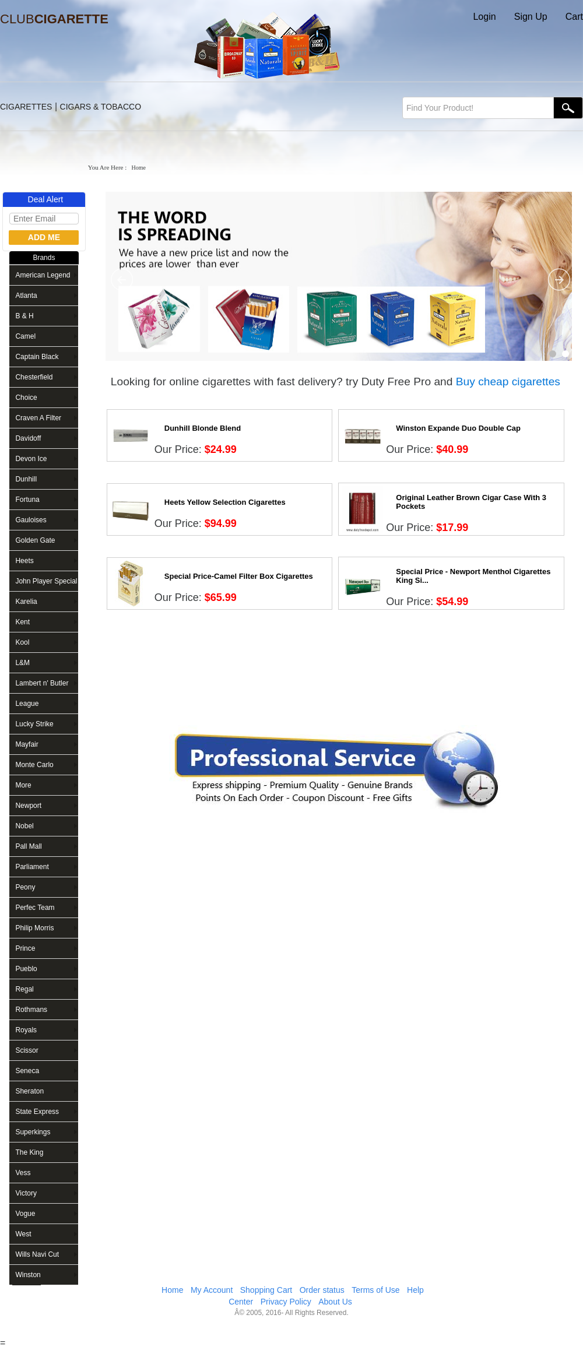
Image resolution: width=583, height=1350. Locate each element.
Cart (574, 17)
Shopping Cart (266, 1290)
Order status (322, 1290)
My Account (212, 1290)
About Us (335, 1301)
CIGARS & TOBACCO (101, 106)
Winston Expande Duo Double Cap (458, 428)
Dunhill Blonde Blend (202, 428)
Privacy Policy (286, 1301)
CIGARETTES (26, 106)
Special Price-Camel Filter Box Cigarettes (238, 576)
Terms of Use (375, 1290)
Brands (44, 258)
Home (172, 1290)
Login (484, 17)
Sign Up (530, 17)
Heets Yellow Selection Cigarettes (225, 502)
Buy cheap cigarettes (508, 381)
